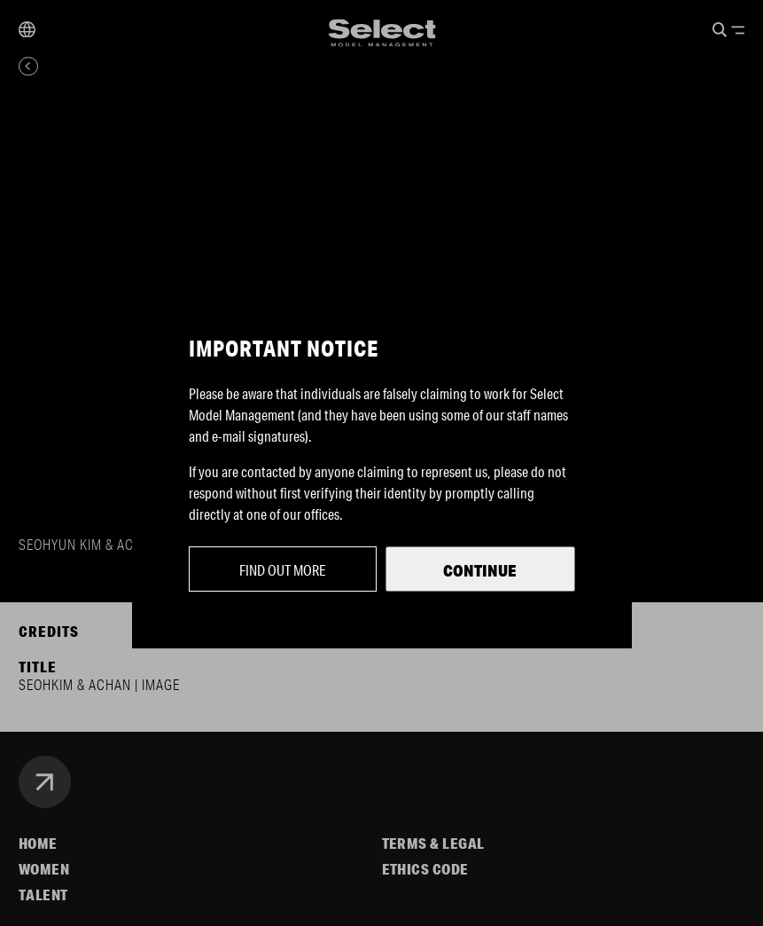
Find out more (282, 570)
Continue (480, 570)
